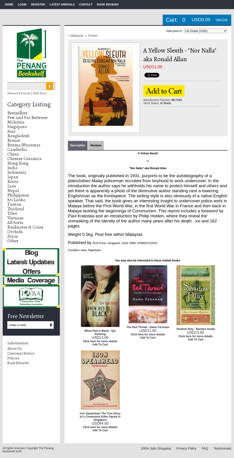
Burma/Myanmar (23, 145)
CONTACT (85, 4)
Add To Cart (100, 344)
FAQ (205, 448)
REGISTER (38, 4)
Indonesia (16, 172)
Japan (12, 177)
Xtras (12, 236)
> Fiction (91, 35)
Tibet (12, 213)
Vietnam (15, 218)
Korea (13, 181)
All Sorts (15, 222)
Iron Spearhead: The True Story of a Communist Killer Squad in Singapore (100, 416)
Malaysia (15, 122)
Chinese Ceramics (24, 158)
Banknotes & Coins (25, 227)
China (13, 154)
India (12, 168)
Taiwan (14, 204)
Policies (13, 358)
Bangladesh (18, 136)
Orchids (15, 232)
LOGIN (22, 4)
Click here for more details (100, 341)
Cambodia (17, 149)
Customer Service (21, 353)
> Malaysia (76, 35)
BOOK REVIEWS (108, 4)
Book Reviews (18, 363)
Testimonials (222, 448)
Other (13, 241)
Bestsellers (17, 113)
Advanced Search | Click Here (27, 93)
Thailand (15, 209)
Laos (11, 186)
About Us (14, 348)
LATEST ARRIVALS (62, 4)
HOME (9, 4)
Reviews (95, 145)
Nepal (13, 190)
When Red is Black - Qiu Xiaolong (100, 332)
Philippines (18, 195)
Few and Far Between (27, 117)
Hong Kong (18, 163)
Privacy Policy (186, 448)
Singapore (17, 127)
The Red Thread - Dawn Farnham (147, 327)
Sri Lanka (16, 200)
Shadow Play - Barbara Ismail (195, 329)
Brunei (13, 140)
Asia (11, 131)
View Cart (222, 19)
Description (77, 145)
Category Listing (29, 104)
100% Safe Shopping (156, 448)
